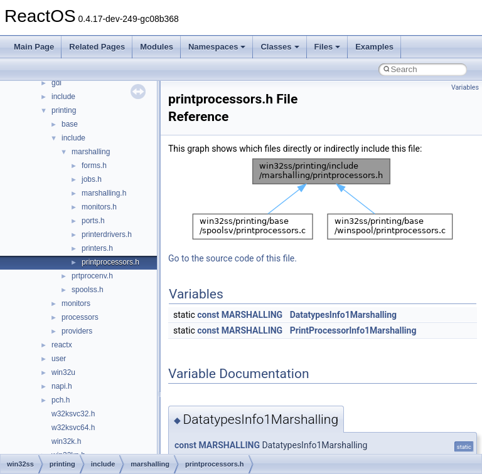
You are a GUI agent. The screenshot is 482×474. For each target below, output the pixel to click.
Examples (374, 46)
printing (63, 110)
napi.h (61, 386)
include (63, 96)
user (58, 358)
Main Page (34, 46)
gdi (56, 82)
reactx (61, 344)
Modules (156, 46)
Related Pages (97, 46)
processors (80, 317)
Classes (279, 46)
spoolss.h (88, 289)
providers (77, 331)
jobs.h (92, 179)
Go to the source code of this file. (232, 258)
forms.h (94, 165)
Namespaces (217, 46)
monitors (76, 303)
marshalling (91, 151)
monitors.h (99, 207)
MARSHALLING (252, 315)
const (208, 315)
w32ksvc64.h (73, 427)
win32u (63, 372)
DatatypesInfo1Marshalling (343, 315)
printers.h (97, 248)
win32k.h (66, 441)
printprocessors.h (110, 262)
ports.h (93, 220)
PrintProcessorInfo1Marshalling (353, 330)
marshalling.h (104, 193)
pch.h (60, 400)
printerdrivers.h (107, 234)
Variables (465, 87)
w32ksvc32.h (73, 413)
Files (327, 46)
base (70, 124)
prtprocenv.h (92, 275)
